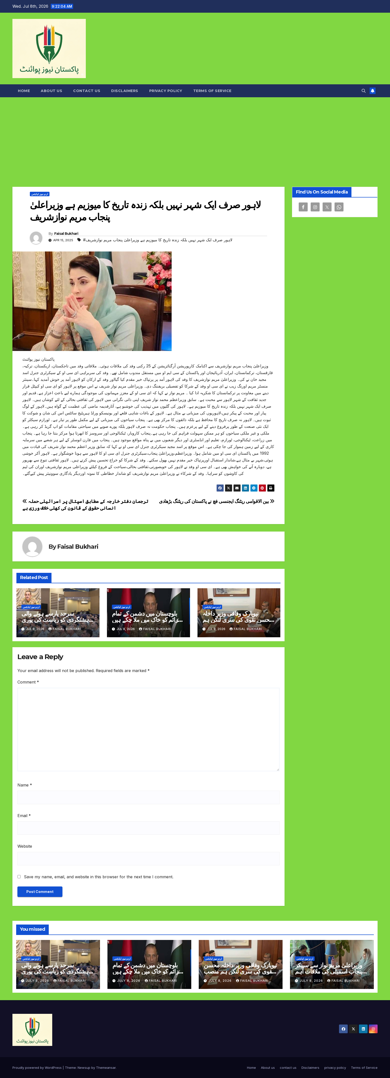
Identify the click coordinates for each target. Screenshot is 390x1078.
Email (24, 815)
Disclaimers (124, 91)
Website (24, 846)
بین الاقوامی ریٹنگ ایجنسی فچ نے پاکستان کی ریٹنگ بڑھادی (217, 501)
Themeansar (106, 1068)
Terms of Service (212, 91)
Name (24, 785)
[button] (364, 90)
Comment (28, 682)
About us (51, 91)
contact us (86, 91)
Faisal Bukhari (66, 233)
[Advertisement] (195, 134)
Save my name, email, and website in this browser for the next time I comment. (98, 876)
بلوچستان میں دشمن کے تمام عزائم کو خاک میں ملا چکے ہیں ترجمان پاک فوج (146, 620)
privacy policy (165, 91)
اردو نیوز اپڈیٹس (39, 194)
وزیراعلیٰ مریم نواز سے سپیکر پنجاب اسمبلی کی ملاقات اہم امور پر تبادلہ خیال (328, 971)
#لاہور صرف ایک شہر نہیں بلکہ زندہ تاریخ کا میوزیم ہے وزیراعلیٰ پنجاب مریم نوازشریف (157, 239)
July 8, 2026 (38, 980)
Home (24, 91)
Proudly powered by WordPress (37, 1068)
